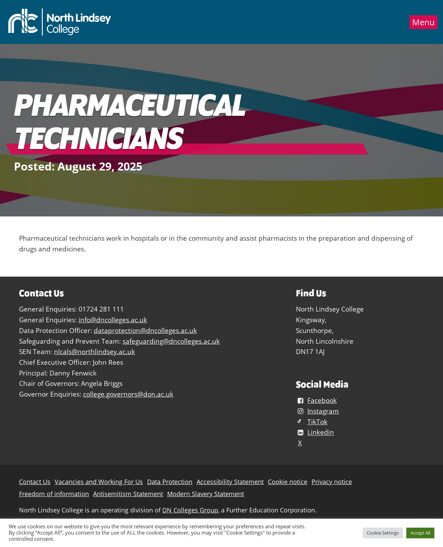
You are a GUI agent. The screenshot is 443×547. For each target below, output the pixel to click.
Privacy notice (331, 482)
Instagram (317, 411)
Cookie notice (287, 482)
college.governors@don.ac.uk (128, 394)
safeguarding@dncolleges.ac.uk (171, 341)
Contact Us (35, 482)
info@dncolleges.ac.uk (113, 319)
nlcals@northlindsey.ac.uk (94, 351)
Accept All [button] (420, 533)
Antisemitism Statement (128, 494)
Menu (423, 22)
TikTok (311, 421)
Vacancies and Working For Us (99, 482)
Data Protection (169, 482)
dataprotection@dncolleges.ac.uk (145, 330)
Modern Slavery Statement (205, 494)
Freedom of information (54, 494)
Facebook (316, 400)
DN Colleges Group (190, 510)
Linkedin (315, 432)
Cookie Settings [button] (383, 533)
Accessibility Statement (230, 482)
